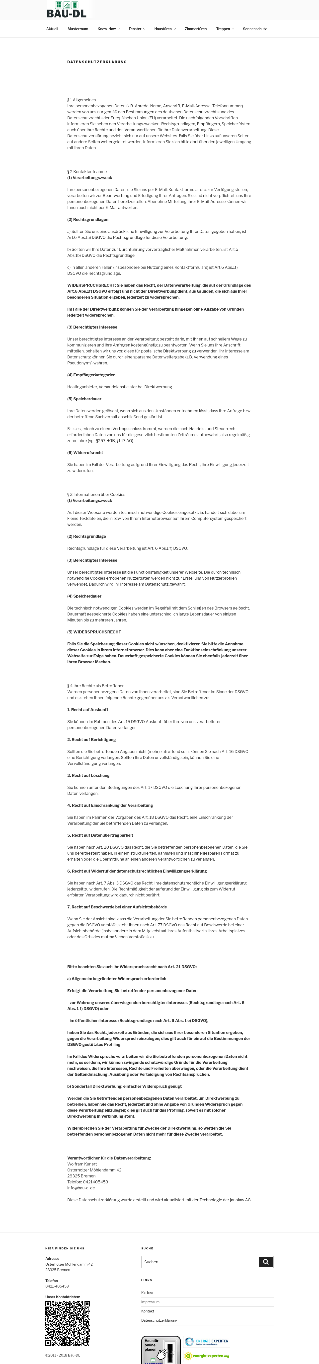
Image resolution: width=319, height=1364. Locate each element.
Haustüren (165, 29)
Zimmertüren (196, 29)
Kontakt (147, 1311)
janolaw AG (240, 1200)
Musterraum (78, 29)
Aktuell (52, 29)
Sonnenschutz (255, 29)
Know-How (109, 29)
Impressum (150, 1302)
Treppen (225, 29)
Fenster (137, 29)
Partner (147, 1292)
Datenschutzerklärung (159, 1320)
